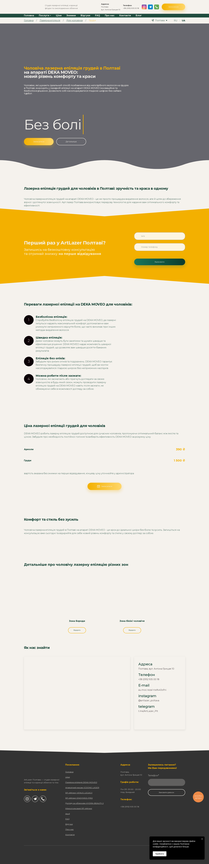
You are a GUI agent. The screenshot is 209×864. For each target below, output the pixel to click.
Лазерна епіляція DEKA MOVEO (81, 782)
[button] (144, 7)
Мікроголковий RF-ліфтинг (78, 808)
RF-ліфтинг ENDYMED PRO (79, 798)
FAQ (97, 15)
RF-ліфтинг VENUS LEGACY (78, 793)
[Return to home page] (32, 7)
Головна (29, 15)
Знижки (71, 15)
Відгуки (85, 15)
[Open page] (77, 599)
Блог (139, 15)
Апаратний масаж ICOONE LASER (82, 787)
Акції (67, 813)
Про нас (109, 15)
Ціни (59, 15)
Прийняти (159, 854)
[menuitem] (175, 20)
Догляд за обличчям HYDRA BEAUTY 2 (84, 803)
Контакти (125, 15)
